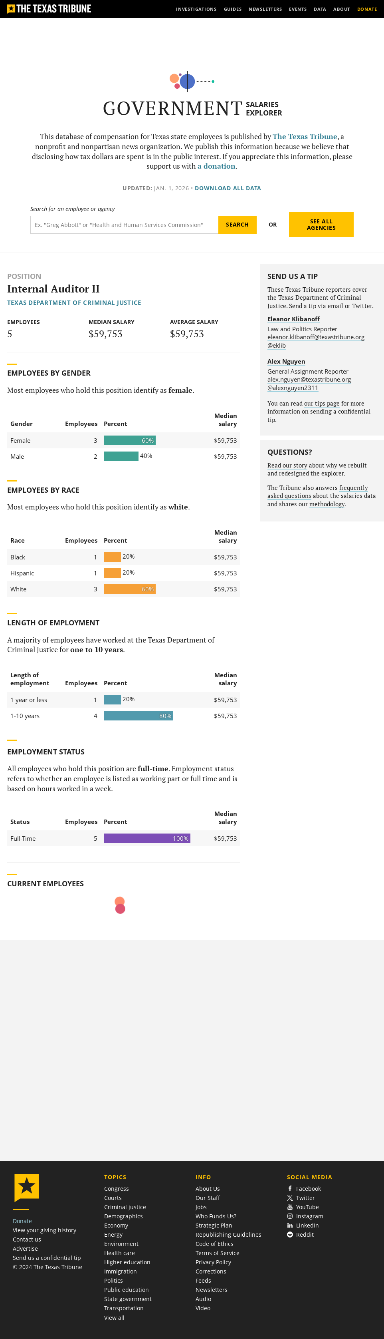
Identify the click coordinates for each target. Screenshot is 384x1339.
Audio (203, 1299)
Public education (126, 1289)
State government (128, 1299)
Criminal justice (125, 1207)
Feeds (203, 1280)
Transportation (124, 1308)
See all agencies (321, 224)
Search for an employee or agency (72, 209)
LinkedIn (303, 1225)
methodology (326, 504)
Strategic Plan (214, 1225)
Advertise (25, 1248)
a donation (217, 166)
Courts (113, 1198)
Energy (113, 1234)
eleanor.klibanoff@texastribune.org (315, 337)
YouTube (303, 1207)
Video (203, 1308)
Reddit (300, 1234)
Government (173, 108)
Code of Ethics (215, 1243)
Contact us (27, 1239)
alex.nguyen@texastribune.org (309, 379)
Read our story (287, 465)
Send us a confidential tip (47, 1257)
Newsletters (212, 1289)
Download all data (228, 188)
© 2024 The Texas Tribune (47, 1267)
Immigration (120, 1271)
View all (114, 1317)
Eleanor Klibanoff (293, 319)
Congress (116, 1188)
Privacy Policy (213, 1262)
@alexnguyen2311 (293, 388)
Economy (116, 1225)
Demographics (123, 1216)
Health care (119, 1253)
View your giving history (44, 1230)
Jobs (201, 1207)
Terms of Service (218, 1253)
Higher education (127, 1262)
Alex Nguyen (286, 361)
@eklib (276, 345)
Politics (113, 1280)
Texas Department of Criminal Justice (74, 302)
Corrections (211, 1271)
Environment (121, 1243)
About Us (208, 1188)
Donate (22, 1221)
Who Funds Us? (216, 1216)
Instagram (305, 1216)
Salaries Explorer (264, 108)
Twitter (301, 1198)
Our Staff (208, 1198)
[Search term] (124, 225)
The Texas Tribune (305, 136)
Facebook (304, 1188)
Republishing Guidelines (228, 1234)
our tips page (322, 403)
